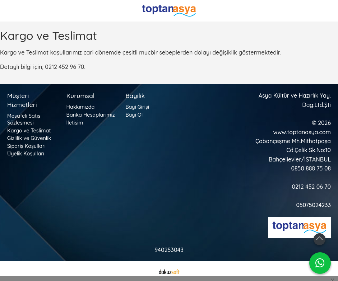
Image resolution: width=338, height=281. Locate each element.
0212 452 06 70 (311, 186)
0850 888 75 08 (311, 168)
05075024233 (313, 205)
